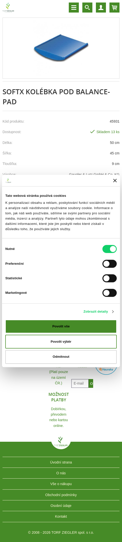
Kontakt (61, 516)
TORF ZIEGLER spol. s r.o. (61, 445)
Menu (74, 8)
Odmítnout (61, 357)
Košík (114, 8)
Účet (101, 8)
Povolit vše (61, 326)
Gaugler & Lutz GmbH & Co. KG (94, 174)
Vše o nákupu (61, 484)
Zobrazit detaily (95, 311)
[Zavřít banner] (115, 180)
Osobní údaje (60, 506)
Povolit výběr (61, 341)
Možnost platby (58, 397)
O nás (61, 473)
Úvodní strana (61, 462)
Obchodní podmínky (61, 495)
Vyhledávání (87, 8)
